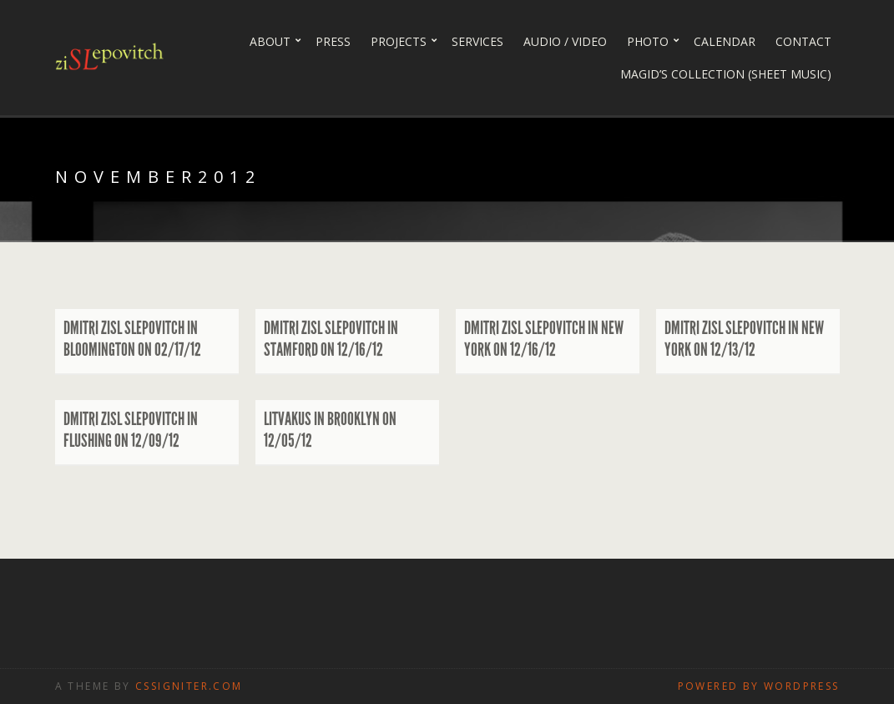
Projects (399, 41)
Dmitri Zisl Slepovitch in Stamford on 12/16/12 (331, 339)
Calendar (724, 41)
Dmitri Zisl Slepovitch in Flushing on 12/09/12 (130, 430)
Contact (803, 41)
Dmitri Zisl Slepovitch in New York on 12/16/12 (544, 339)
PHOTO (648, 41)
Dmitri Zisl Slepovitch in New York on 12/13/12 (744, 339)
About (270, 41)
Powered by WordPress (759, 686)
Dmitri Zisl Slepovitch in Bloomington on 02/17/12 (132, 339)
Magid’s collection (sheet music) (725, 74)
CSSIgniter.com (189, 686)
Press (333, 41)
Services (477, 41)
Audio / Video (565, 41)
